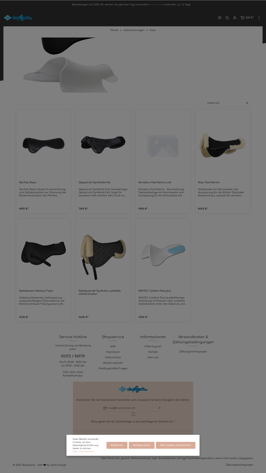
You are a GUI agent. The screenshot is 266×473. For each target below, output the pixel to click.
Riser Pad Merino (209, 182)
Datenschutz (113, 357)
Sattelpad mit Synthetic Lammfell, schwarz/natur (100, 292)
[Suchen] (227, 17)
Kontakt (153, 352)
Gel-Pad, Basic (28, 182)
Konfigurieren (141, 445)
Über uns (153, 357)
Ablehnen (117, 445)
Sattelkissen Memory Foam (36, 291)
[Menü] (219, 17)
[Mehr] (259, 17)
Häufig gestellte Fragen (112, 368)
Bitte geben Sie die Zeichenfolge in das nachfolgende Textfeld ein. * (133, 421)
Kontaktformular (73, 375)
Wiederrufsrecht (113, 363)
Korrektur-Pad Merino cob (154, 182)
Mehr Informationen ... (84, 451)
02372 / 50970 (73, 356)
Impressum (113, 352)
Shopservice (113, 337)
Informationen (153, 337)
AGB (113, 346)
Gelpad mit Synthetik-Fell (94, 182)
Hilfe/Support (153, 346)
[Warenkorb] (247, 17)
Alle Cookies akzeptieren (175, 445)
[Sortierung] (227, 103)
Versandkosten (167, 458)
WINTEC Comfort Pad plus (154, 291)
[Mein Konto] (234, 17)
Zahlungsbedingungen (193, 351)
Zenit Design (58, 465)
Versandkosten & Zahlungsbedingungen (193, 339)
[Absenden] (159, 408)
